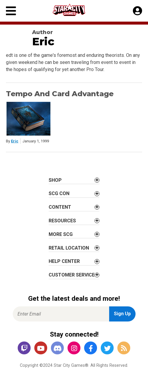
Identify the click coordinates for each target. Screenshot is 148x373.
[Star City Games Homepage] (74, 10)
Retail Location (69, 248)
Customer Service (72, 275)
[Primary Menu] (11, 11)
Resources (62, 221)
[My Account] (137, 11)
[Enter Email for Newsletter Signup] (61, 313)
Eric (14, 141)
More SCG (61, 234)
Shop (55, 180)
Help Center (64, 261)
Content (60, 207)
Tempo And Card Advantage (60, 93)
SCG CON (59, 193)
